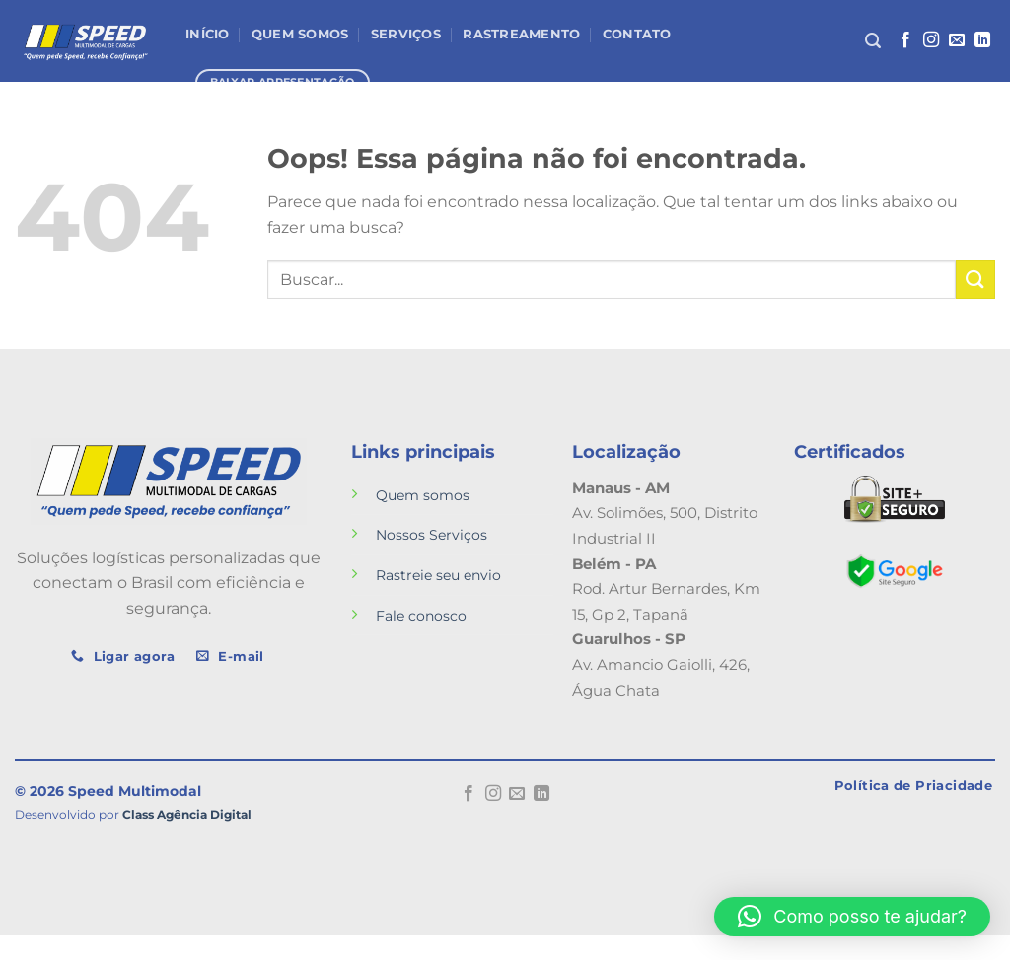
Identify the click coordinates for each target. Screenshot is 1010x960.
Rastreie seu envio (438, 575)
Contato (637, 34)
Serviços (406, 34)
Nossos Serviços (431, 535)
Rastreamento (521, 34)
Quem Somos (300, 34)
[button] (852, 916)
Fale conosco (421, 616)
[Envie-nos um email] (957, 40)
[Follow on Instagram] (931, 40)
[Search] (873, 41)
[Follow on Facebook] (905, 40)
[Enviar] (975, 279)
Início (207, 34)
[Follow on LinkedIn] (982, 40)
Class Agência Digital (187, 815)
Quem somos (422, 495)
